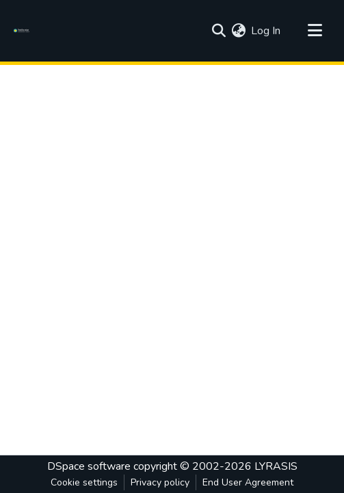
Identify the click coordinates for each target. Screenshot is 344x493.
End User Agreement (247, 482)
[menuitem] (238, 31)
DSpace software (89, 466)
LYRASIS (275, 466)
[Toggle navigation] (314, 31)
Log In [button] (266, 30)
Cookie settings (84, 482)
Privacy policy (160, 482)
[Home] (23, 31)
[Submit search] (218, 31)
